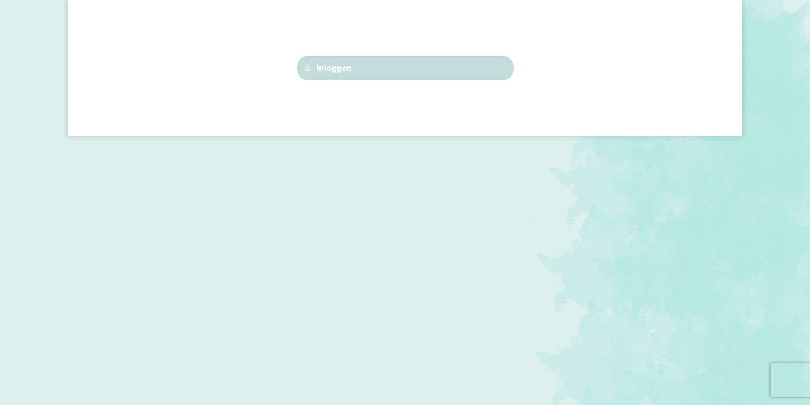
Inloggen (328, 68)
